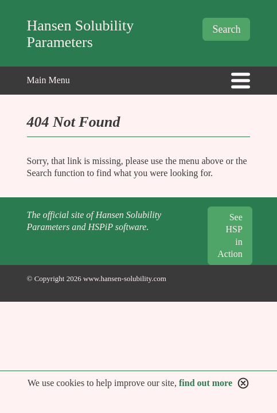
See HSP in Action (230, 235)
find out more (205, 383)
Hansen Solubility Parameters (80, 33)
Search (226, 29)
